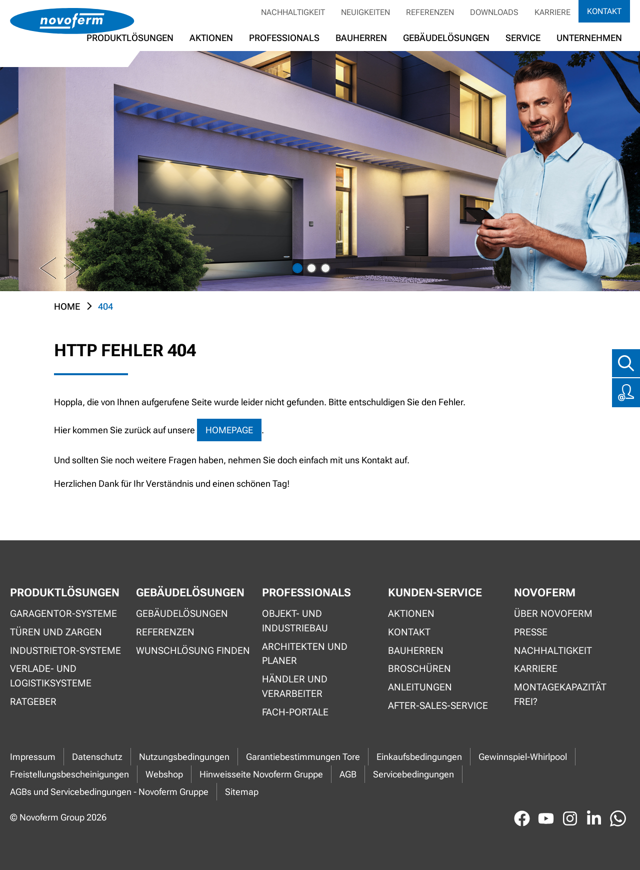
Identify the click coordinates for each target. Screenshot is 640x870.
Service (523, 38)
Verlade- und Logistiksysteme (51, 676)
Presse (531, 632)
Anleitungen (420, 687)
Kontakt (604, 11)
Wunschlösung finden (193, 650)
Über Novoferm (553, 613)
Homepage (229, 430)
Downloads (494, 12)
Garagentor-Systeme (63, 613)
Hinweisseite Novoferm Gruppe (261, 774)
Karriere (552, 12)
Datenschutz (97, 756)
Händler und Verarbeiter (295, 686)
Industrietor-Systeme (65, 650)
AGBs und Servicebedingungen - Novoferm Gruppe (109, 791)
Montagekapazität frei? (560, 694)
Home (67, 306)
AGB (348, 774)
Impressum (33, 756)
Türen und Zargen (56, 632)
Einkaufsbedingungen (419, 756)
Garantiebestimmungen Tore (303, 756)
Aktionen (411, 613)
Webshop (164, 774)
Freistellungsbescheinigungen (69, 774)
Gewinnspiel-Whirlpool (522, 756)
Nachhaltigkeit (293, 12)
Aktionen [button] (211, 38)
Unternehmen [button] (589, 38)
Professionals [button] (284, 38)
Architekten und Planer (305, 654)
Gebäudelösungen (446, 38)
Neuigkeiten (365, 12)
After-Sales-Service (438, 705)
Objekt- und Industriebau (295, 621)
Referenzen (430, 12)
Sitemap (241, 791)
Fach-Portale (295, 712)
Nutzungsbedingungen (184, 756)
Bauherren (361, 38)
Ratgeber (33, 701)
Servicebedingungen (413, 774)
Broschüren (419, 668)
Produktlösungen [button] (130, 38)
